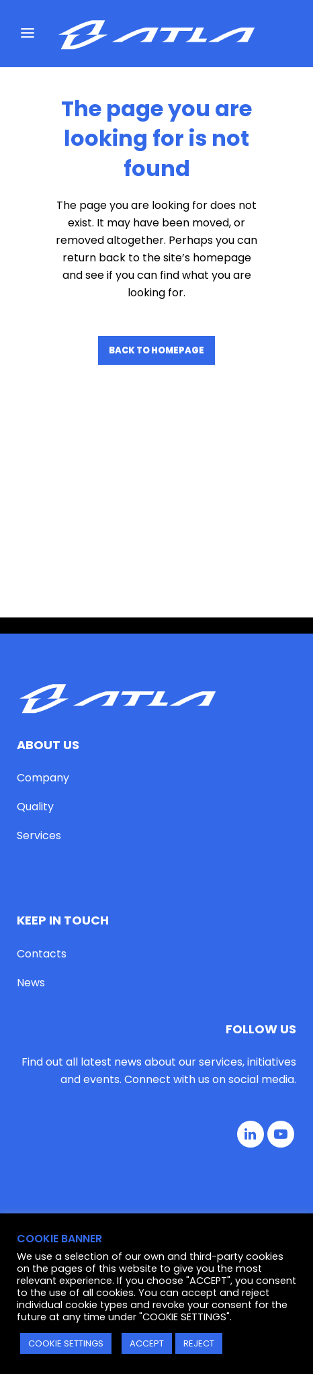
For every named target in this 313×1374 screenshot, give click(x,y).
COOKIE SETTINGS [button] (65, 1343)
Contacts (41, 807)
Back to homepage (156, 350)
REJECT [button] (198, 1343)
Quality (35, 661)
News (31, 836)
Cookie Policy (197, 1172)
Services (39, 689)
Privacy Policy (117, 1172)
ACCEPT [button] (147, 1343)
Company (43, 632)
